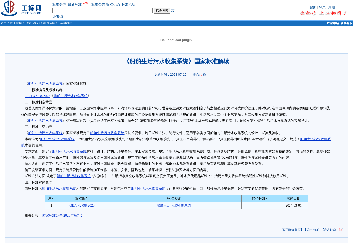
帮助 (313, 7)
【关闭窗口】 (312, 229)
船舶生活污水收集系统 (45, 84)
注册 (331, 7)
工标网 (17, 23)
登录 (322, 7)
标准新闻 (49, 23)
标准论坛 (128, 4)
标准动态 (113, 4)
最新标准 (75, 4)
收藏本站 (333, 23)
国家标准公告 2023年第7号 (62, 215)
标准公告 (98, 4)
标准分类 (59, 4)
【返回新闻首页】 (291, 229)
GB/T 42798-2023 (37, 96)
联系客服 (346, 23)
